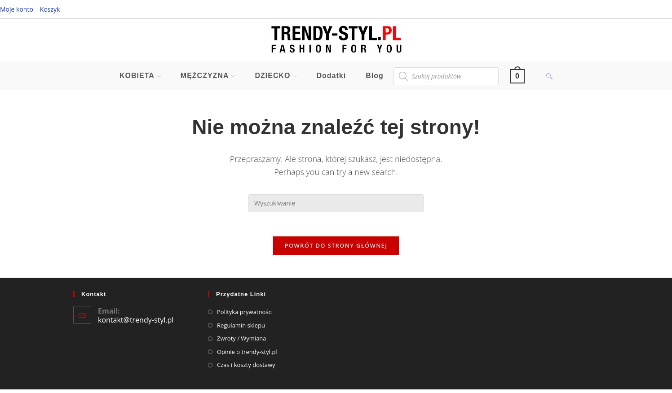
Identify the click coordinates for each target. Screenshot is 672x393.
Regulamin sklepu (241, 329)
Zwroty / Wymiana (241, 342)
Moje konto (16, 9)
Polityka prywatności (245, 315)
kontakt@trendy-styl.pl (135, 324)
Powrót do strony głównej (336, 249)
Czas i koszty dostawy (246, 369)
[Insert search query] (336, 204)
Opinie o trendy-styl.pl (247, 355)
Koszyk (50, 9)
